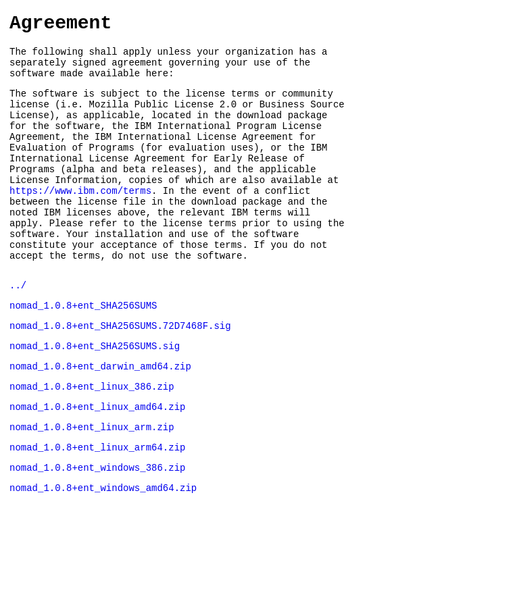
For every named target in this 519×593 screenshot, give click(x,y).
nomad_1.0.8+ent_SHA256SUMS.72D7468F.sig (120, 374)
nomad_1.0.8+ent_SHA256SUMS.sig (94, 396)
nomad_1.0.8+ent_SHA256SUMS (83, 352)
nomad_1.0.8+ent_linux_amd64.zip (97, 463)
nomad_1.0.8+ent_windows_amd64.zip (103, 552)
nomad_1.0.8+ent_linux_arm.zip (91, 486)
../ (17, 330)
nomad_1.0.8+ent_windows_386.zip (97, 530)
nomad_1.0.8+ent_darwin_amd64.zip (100, 419)
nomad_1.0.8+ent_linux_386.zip (91, 441)
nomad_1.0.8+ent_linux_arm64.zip (97, 508)
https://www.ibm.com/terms (80, 221)
